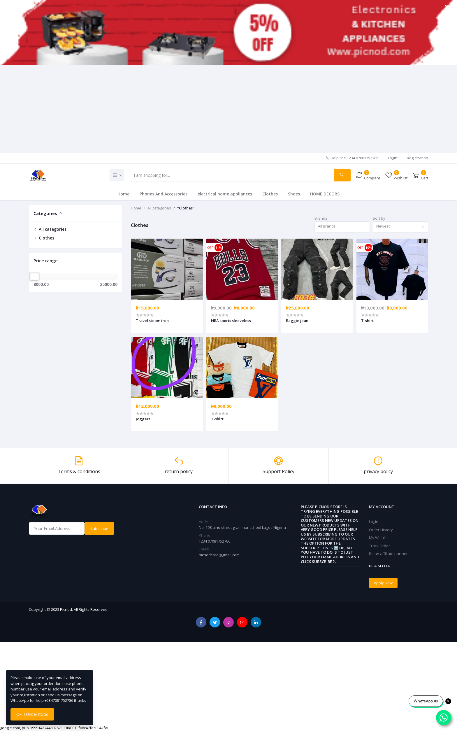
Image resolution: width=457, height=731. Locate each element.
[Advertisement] (228, 109)
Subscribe (99, 528)
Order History (381, 529)
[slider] (34, 276)
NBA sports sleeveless (231, 320)
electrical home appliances (225, 194)
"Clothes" (185, 208)
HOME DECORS (325, 194)
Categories (45, 213)
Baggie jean (297, 320)
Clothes (270, 194)
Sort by (379, 218)
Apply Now (383, 582)
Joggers (143, 419)
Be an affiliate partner (388, 553)
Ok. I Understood (32, 714)
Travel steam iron (152, 320)
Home (123, 194)
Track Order (379, 545)
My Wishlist (379, 537)
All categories (50, 229)
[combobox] (342, 227)
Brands (320, 218)
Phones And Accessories (163, 194)
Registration (417, 157)
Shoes (294, 194)
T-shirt (367, 320)
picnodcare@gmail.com (219, 554)
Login (392, 157)
